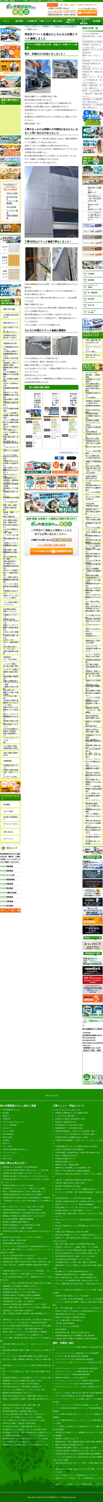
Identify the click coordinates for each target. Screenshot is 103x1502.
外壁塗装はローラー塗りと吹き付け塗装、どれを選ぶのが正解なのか (27, 1319)
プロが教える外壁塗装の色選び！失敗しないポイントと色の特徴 (25, 1170)
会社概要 (96, 21)
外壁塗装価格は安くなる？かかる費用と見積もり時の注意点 (76, 1146)
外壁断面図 (7, 761)
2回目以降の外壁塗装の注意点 (92, 505)
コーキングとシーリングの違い (10, 740)
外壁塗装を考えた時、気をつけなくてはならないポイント (23, 1289)
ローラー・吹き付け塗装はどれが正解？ (93, 655)
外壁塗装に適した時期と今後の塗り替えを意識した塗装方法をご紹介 (27, 1262)
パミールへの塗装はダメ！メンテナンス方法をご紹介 (93, 696)
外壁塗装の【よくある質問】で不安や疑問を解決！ (21, 1167)
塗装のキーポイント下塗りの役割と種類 (93, 518)
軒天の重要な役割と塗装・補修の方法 (10, 521)
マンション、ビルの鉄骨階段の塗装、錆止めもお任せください (77, 1280)
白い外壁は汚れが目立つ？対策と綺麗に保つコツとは (93, 778)
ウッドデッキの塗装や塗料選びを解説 (10, 651)
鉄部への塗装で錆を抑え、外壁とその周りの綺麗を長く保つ (76, 1277)
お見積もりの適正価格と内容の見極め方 (93, 429)
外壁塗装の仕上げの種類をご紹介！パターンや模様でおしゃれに (25, 1445)
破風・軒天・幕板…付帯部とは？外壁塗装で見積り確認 (75, 1244)
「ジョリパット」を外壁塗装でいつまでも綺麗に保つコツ (23, 1335)
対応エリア (6, 1143)
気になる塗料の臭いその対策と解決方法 (93, 457)
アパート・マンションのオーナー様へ (93, 349)
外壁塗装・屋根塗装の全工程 (65, 1122)
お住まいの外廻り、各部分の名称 (14, 1240)
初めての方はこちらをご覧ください (67, 1110)
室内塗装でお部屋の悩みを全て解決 (67, 1186)
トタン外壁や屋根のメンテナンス (10, 603)
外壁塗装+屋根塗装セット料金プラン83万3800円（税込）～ (76, 1131)
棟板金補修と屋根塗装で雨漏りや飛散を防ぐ (10, 679)
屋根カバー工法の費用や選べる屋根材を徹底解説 (10, 377)
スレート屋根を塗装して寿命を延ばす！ (69, 1320)
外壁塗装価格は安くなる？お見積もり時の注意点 (10, 357)
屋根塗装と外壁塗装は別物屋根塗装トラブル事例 (10, 487)
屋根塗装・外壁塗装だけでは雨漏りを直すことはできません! (24, 1216)
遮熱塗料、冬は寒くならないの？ (67, 1438)
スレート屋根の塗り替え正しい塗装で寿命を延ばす (10, 576)
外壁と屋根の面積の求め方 (10, 754)
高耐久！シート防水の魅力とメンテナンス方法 (10, 713)
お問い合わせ (8, 832)
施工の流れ (58, 21)
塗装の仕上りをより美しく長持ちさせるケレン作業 (10, 473)
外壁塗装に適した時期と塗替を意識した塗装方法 (10, 398)
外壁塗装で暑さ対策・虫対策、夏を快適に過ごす (72, 1332)
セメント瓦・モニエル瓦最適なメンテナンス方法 (10, 624)
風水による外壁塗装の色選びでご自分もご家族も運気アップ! (24, 1191)
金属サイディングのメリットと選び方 (10, 597)
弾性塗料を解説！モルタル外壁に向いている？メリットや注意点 (25, 1438)
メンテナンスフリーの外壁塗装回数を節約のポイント (93, 484)
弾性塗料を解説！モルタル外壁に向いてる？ (93, 806)
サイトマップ (8, 839)
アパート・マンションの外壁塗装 (67, 1326)
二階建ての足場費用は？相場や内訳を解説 (93, 573)
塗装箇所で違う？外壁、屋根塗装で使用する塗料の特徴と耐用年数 (78, 1442)
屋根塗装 (10, 115)
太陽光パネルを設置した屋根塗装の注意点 (93, 683)
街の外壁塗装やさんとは (11, 1110)
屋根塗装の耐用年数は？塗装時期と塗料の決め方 (93, 744)
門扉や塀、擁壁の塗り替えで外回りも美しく (71, 1183)
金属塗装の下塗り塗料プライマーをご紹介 (93, 525)
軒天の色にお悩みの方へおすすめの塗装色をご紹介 (10, 528)
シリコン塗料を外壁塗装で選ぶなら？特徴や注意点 (10, 425)
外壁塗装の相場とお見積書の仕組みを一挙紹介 (71, 1137)
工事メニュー (45, 21)
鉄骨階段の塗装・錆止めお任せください (10, 638)
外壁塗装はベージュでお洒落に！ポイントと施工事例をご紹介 (25, 1429)
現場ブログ (36, 26)
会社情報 (6, 1140)
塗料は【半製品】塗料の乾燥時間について (10, 733)
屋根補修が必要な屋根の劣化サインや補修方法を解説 (74, 1274)
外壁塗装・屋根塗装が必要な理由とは (16, 1222)
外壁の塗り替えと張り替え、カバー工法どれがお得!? (93, 470)
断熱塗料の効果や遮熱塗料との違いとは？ (93, 703)
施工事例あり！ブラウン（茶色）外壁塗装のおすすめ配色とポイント (27, 1432)
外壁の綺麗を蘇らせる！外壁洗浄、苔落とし (93, 669)
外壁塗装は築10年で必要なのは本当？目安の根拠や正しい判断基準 (26, 1198)
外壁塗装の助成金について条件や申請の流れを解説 (73, 1198)
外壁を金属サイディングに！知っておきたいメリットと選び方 (77, 1207)
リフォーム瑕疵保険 (10, 1125)
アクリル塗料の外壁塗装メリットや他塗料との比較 (10, 412)
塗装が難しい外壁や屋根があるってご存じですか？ (93, 594)
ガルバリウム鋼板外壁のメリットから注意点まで (93, 491)
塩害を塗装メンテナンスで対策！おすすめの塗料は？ (21, 1384)
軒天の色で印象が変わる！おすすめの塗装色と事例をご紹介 (76, 1253)
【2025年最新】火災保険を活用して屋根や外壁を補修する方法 (77, 1152)
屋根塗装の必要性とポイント (65, 1161)
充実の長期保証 (8, 1134)
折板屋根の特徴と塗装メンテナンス (10, 610)
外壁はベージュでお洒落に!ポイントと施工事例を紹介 (93, 785)
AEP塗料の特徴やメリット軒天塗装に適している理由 (93, 840)
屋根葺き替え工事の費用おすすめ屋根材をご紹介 (10, 371)
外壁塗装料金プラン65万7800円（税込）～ (70, 1125)
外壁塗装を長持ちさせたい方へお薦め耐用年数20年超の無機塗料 (78, 1454)
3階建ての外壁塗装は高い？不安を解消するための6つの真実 (24, 1213)
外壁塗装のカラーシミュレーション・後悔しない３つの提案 (24, 1188)
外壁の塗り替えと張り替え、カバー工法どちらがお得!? (22, 1237)
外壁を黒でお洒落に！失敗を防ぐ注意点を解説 (93, 772)
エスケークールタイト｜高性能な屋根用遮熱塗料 (72, 1374)
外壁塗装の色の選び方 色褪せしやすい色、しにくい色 (22, 1173)
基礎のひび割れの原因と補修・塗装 (92, 731)
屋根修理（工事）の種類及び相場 (10, 364)
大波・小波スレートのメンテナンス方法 (10, 774)
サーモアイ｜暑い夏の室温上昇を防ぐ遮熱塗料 (71, 1356)
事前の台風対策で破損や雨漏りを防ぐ (93, 717)
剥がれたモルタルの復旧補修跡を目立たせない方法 (10, 460)
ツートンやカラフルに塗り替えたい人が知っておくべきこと (94, 216)
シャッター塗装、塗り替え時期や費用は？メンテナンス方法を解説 (78, 1299)
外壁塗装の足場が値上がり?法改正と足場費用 (93, 566)
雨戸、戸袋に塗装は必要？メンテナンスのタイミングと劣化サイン (78, 1308)
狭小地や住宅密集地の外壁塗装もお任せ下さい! (10, 590)
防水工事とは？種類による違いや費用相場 (10, 692)
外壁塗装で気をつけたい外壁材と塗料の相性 (10, 768)
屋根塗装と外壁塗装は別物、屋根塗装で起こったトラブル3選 (24, 1304)
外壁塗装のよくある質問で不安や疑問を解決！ (93, 382)
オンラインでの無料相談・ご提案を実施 (93, 375)
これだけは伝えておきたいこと (14, 1122)
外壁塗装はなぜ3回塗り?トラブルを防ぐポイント (11, 501)
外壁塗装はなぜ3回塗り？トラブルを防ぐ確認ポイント (22, 1292)
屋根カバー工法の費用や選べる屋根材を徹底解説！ (73, 1171)
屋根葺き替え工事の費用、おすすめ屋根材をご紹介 (73, 1168)
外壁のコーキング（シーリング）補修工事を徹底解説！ (75, 1204)
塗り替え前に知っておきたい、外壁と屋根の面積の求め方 (23, 1329)
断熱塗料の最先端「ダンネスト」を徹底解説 (93, 710)
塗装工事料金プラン (71, 21)
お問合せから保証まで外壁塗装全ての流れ (70, 1119)
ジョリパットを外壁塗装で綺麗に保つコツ (93, 648)
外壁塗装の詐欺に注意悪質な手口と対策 (93, 436)
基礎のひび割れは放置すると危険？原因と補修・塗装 (21, 1405)
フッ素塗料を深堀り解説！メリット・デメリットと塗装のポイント (26, 1435)
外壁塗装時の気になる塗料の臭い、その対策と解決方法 (22, 1210)
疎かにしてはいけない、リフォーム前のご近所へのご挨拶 (23, 1207)
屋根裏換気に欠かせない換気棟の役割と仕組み (10, 720)
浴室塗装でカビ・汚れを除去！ (10, 658)
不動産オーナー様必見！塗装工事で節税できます (93, 553)
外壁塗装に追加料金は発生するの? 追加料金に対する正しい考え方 (78, 1201)
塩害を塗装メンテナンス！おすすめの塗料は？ (10, 727)
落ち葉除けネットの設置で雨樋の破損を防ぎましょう (74, 1271)
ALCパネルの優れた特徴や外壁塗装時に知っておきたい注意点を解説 (27, 1326)
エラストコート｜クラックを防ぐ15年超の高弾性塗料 (74, 1384)
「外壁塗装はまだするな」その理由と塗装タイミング (10, 350)
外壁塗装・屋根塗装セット (10, 122)
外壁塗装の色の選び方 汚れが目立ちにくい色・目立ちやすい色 (25, 1176)
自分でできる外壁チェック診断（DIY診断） (18, 1228)
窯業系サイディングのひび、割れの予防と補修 (93, 601)
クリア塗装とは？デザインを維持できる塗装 (10, 432)
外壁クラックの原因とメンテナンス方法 (10, 453)
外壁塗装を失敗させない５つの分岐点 (93, 395)
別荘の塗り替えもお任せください (93, 356)
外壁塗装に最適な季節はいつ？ (10, 405)
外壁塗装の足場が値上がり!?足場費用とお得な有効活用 (74, 1335)
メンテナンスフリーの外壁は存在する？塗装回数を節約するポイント (27, 1246)
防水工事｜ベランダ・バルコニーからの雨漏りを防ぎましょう (77, 1189)
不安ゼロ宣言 (7, 1137)
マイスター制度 (8, 1131)
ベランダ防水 (10, 129)
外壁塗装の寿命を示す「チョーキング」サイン (10, 446)
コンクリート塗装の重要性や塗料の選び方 (10, 672)
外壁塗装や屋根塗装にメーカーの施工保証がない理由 (93, 546)
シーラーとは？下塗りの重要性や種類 (93, 532)
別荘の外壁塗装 (60, 1329)
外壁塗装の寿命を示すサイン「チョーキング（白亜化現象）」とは (26, 1271)
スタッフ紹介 (8, 811)
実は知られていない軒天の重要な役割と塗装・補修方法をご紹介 (78, 1250)
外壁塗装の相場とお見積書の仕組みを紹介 (93, 416)
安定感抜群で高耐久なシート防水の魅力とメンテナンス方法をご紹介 (27, 1377)
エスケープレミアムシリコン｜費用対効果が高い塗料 (74, 1371)
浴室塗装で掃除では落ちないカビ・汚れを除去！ (72, 1296)
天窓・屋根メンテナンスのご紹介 (10, 535)
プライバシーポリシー (10, 825)
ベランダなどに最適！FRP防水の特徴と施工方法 (10, 699)
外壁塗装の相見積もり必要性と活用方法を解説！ (93, 409)
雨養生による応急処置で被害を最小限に (93, 724)
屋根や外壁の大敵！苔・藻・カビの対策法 (93, 676)
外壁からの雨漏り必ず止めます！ (67, 1155)
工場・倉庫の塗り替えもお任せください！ (93, 342)
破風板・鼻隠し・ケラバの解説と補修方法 (10, 514)
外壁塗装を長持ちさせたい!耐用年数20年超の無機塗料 (93, 539)
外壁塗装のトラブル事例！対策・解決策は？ (93, 737)
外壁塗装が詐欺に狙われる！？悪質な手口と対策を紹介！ (23, 1298)
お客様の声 (32, 21)
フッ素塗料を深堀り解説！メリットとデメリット (93, 799)
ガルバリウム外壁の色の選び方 (93, 498)
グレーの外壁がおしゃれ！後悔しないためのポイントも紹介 (24, 1420)
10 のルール (7, 1128)
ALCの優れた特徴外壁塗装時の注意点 (10, 747)
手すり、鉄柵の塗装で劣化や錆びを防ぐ (10, 644)
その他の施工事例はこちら (68, 452)
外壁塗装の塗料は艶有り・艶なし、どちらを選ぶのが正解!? (76, 1448)
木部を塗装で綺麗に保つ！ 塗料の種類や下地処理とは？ (22, 1387)
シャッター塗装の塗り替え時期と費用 (10, 665)
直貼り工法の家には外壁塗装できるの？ (93, 607)
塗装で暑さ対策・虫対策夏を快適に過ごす (10, 439)
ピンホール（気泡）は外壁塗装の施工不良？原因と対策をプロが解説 (27, 1283)
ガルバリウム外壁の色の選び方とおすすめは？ (19, 1255)
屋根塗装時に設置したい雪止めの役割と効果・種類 (10, 555)
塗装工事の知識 (9, 309)
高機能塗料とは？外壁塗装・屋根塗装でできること (10, 480)
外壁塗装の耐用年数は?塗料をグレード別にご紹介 (10, 391)
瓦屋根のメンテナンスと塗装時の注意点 (10, 617)
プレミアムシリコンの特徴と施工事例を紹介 (93, 820)
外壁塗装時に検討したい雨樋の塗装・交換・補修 (10, 549)
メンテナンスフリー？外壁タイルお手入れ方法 (93, 628)
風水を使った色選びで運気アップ (94, 190)
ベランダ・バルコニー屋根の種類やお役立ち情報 (10, 685)
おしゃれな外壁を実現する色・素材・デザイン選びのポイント (25, 1414)
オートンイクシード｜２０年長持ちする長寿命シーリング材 (76, 1405)
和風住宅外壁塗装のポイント (93, 635)
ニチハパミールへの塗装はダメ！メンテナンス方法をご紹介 (24, 1390)
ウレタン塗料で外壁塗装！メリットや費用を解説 (10, 419)
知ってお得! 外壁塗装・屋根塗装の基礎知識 (18, 1219)
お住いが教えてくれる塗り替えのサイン (10, 330)
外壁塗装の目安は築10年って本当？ (10, 336)
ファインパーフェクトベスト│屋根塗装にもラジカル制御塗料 (77, 1353)
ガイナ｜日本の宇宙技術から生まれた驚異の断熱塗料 (74, 1396)
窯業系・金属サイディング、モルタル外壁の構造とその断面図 (25, 1332)
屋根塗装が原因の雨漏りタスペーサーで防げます (10, 583)
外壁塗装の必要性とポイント (65, 1158)
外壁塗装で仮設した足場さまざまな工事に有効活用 (93, 559)
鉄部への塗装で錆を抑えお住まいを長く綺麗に (10, 631)
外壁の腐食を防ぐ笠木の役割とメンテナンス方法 (10, 542)
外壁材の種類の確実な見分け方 (91, 477)
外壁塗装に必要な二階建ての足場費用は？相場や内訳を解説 (76, 1338)
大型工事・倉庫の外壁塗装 (64, 1323)
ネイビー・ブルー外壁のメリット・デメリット (93, 758)
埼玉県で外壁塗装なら (10, 818)
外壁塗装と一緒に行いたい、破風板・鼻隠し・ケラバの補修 (76, 1247)
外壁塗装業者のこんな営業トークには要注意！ (93, 580)
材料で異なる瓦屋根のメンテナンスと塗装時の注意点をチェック (78, 1235)
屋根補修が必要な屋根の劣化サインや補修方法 (10, 569)
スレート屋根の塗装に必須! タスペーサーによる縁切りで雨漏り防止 (27, 1307)
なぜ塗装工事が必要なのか (10, 316)
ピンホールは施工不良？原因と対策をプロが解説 (10, 466)
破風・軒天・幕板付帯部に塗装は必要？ (10, 508)
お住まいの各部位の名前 (10, 384)
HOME (27, 26)
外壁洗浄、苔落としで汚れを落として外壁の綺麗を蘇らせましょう (78, 1311)
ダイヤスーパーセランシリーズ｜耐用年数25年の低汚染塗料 (76, 1368)
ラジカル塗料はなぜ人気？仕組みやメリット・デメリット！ (24, 1442)
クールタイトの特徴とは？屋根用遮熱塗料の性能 (93, 826)
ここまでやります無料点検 (83, 21)
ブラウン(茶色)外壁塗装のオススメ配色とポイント (93, 792)
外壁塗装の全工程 (10, 343)
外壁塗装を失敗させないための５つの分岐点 (18, 1185)
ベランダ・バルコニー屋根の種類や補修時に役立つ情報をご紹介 (25, 1356)
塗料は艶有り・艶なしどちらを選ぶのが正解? (93, 614)
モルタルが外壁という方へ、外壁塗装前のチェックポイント (76, 1475)
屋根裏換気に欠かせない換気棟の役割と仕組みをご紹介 (22, 1380)
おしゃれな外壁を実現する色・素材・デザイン (93, 751)
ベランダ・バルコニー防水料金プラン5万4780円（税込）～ (76, 1134)
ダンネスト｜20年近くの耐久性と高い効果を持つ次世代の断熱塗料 (79, 1393)
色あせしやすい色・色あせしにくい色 (94, 207)
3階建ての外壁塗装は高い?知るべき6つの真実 (93, 464)
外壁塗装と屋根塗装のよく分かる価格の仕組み (71, 1113)
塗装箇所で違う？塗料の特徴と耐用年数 (93, 512)
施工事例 (19, 21)
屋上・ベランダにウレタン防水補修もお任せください (10, 706)
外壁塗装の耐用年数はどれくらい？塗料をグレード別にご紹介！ (25, 1258)
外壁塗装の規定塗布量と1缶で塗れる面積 (93, 662)
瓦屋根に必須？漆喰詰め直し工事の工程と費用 (71, 1232)
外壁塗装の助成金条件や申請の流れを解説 (93, 388)
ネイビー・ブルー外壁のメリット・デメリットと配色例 (22, 1417)
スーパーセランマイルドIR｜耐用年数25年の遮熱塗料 (74, 1359)
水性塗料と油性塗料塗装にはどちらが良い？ (93, 621)
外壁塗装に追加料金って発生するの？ (93, 402)
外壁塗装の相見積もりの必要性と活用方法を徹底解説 (21, 1295)
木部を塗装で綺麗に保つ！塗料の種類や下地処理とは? (93, 689)
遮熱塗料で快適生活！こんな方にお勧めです (71, 1377)
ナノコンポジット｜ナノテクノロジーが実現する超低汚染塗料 (77, 1380)
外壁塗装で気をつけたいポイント (10, 494)
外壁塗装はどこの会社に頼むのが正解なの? (18, 1310)
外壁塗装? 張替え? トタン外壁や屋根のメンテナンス (73, 1210)
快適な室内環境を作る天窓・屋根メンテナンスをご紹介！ (75, 1256)
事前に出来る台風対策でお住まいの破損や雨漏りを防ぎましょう (25, 1396)
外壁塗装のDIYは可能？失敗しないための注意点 (93, 587)
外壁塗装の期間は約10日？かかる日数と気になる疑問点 (22, 1194)
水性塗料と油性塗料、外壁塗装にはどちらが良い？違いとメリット (78, 1451)
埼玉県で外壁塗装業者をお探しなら (15, 1149)
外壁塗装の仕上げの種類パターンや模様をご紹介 (93, 813)
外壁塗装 (10, 109)
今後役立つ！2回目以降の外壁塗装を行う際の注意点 (73, 1180)
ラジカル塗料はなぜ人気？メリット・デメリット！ (93, 833)
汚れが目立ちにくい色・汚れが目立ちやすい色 (94, 198)
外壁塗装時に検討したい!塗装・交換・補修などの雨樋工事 (76, 1262)
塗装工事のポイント (10, 323)
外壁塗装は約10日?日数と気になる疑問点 (93, 443)
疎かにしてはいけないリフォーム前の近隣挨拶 (93, 450)
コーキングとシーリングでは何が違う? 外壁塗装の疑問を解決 (24, 1322)
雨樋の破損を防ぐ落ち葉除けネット (10, 562)
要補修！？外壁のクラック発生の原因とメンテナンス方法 (23, 1274)
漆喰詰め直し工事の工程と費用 (93, 642)
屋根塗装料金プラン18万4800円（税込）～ (70, 1128)
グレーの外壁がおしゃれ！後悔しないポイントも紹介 (93, 765)
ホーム (6, 21)
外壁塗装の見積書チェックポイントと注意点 (93, 423)
